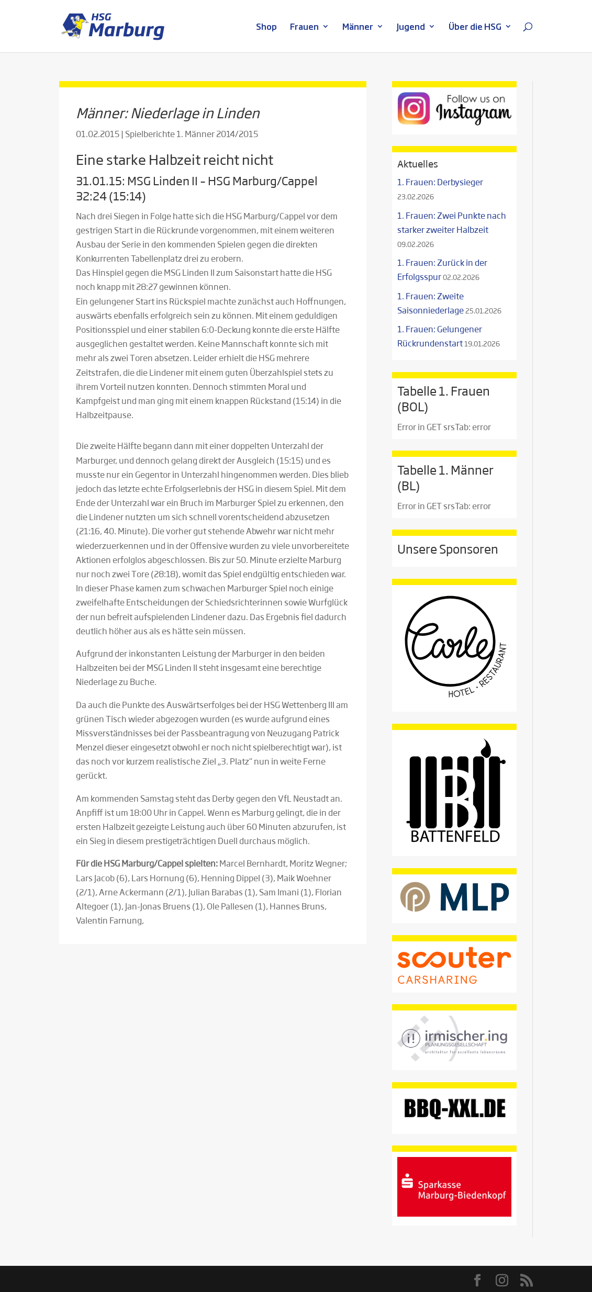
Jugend (411, 27)
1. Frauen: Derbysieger (440, 182)
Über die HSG (475, 27)
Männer (357, 27)
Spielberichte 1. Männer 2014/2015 (191, 134)
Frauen (304, 27)
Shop (266, 27)
